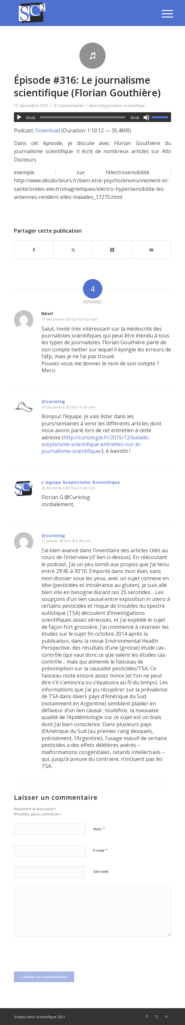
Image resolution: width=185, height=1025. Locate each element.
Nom (99, 829)
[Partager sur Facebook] (33, 250)
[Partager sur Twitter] (73, 250)
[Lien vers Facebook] (147, 1016)
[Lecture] (19, 117)
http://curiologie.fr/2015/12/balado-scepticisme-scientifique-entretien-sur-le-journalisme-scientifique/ (95, 444)
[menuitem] (162, 14)
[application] (92, 117)
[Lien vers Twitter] (156, 1016)
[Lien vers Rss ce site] (166, 1016)
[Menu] (162, 14)
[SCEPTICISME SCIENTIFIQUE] (77, 13)
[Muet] (146, 117)
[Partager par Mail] (151, 250)
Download (47, 130)
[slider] (82, 117)
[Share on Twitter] (112, 250)
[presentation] (63, 958)
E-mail (100, 850)
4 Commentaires (68, 105)
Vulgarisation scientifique (122, 105)
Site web (101, 871)
